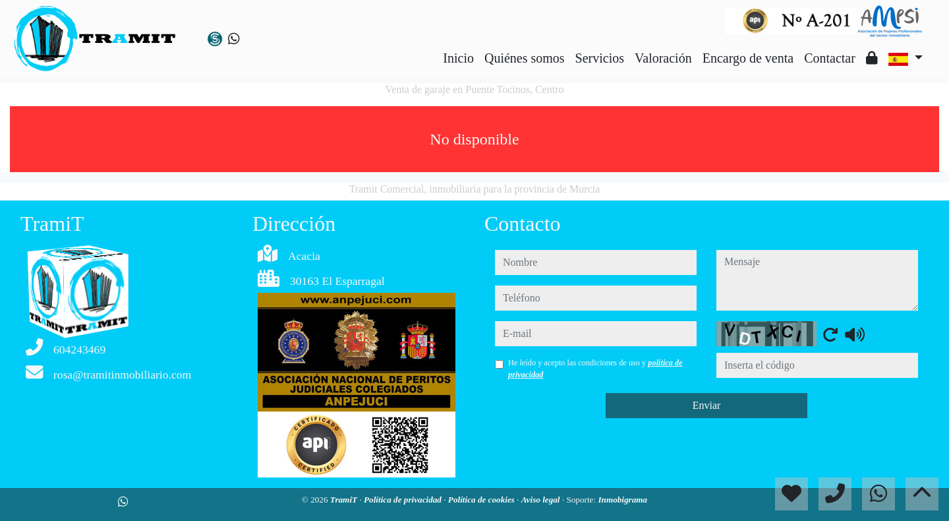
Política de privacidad (404, 500)
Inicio (458, 58)
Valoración (663, 58)
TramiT (345, 500)
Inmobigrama (622, 500)
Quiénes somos (524, 58)
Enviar (707, 405)
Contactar (829, 58)
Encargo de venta (748, 58)
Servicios (599, 58)
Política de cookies (482, 500)
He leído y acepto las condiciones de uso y (595, 368)
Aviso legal (541, 500)
